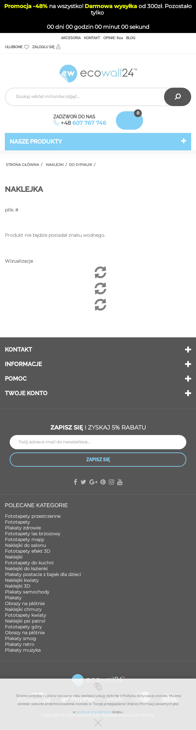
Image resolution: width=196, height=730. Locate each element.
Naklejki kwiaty (22, 580)
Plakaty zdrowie (23, 528)
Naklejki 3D (17, 586)
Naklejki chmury (23, 609)
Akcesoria (71, 38)
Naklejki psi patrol (25, 621)
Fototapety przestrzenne (32, 516)
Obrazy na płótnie (25, 603)
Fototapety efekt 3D (27, 551)
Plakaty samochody (27, 592)
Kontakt (92, 38)
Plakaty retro (19, 644)
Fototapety (17, 522)
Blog (130, 38)
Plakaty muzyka (23, 650)
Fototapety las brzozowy (32, 534)
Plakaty (13, 598)
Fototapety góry (23, 627)
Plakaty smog (20, 638)
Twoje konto (26, 393)
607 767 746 (89, 123)
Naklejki (14, 557)
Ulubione (17, 47)
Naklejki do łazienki (26, 569)
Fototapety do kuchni (29, 563)
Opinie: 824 (113, 38)
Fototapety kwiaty (25, 615)
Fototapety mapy (24, 539)
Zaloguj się (46, 47)
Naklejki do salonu (25, 545)
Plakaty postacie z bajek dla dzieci (43, 574)
